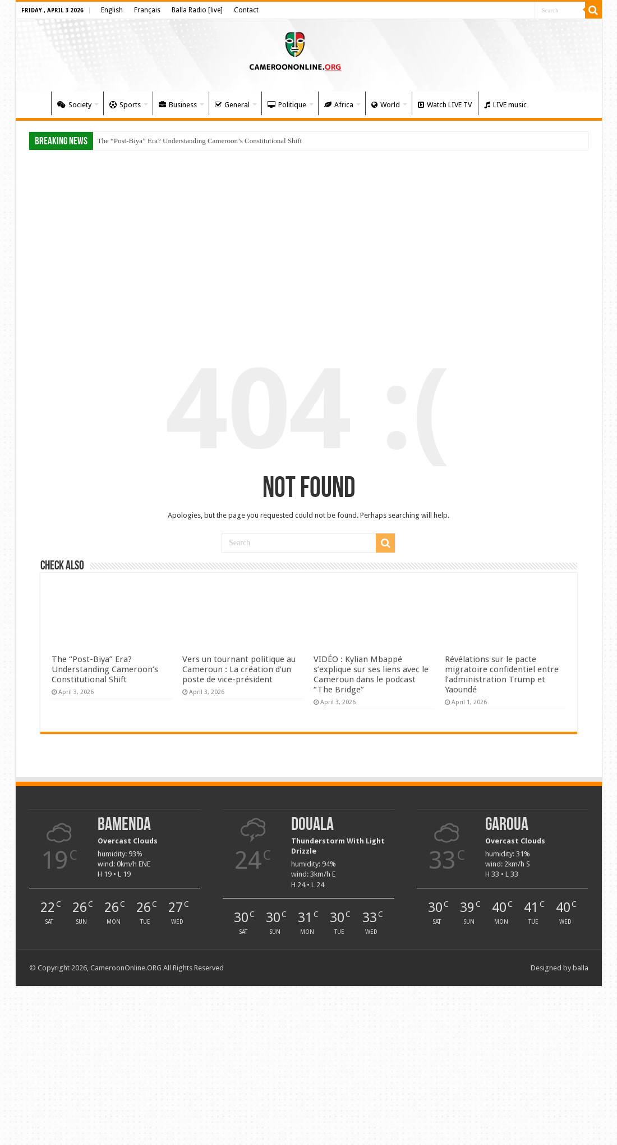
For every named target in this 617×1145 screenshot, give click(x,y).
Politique (287, 105)
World (385, 105)
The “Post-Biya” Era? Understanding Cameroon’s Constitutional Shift (200, 140)
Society (74, 105)
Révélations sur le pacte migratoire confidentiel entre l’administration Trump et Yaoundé (502, 674)
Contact (246, 10)
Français (147, 10)
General (232, 105)
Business (178, 105)
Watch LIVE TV (445, 105)
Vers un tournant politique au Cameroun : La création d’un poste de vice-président (239, 669)
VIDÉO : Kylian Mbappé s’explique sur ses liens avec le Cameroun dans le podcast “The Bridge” (371, 674)
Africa (338, 105)
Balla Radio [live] (197, 10)
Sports (125, 105)
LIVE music (505, 105)
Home (35, 103)
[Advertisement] (309, 242)
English (112, 10)
